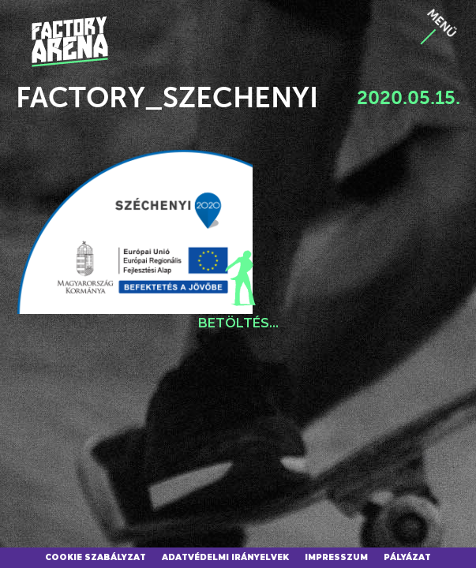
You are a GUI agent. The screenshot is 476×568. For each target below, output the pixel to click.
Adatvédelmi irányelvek (225, 557)
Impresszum (336, 557)
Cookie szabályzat (95, 557)
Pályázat (407, 557)
